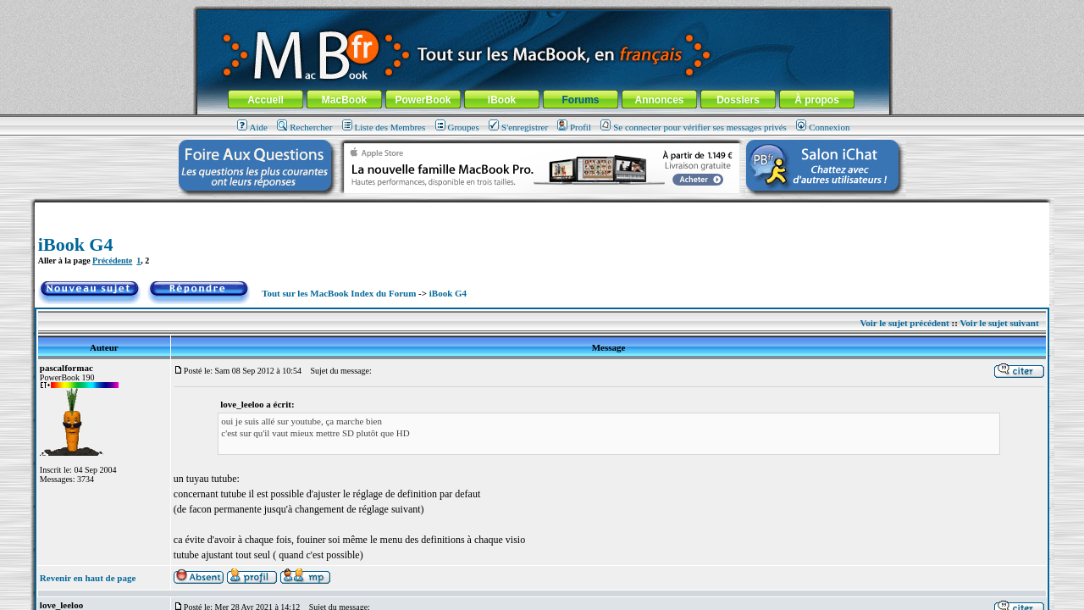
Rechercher (304, 127)
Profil (574, 127)
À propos (816, 100)
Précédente (112, 260)
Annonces (658, 100)
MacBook (344, 100)
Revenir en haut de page (88, 578)
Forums (580, 100)
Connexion (822, 127)
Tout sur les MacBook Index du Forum (339, 293)
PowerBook (423, 100)
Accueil (265, 100)
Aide (252, 127)
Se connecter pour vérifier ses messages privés (693, 127)
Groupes (457, 127)
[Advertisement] (542, 208)
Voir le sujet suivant (999, 323)
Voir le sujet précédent (904, 323)
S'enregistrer (518, 127)
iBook (502, 100)
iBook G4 (75, 244)
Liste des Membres (384, 127)
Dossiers (738, 100)
